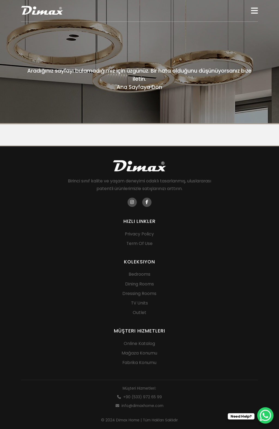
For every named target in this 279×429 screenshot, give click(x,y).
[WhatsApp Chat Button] (265, 415)
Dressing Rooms (139, 293)
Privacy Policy (139, 234)
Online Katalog (139, 343)
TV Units (139, 303)
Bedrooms (139, 274)
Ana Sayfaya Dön (139, 87)
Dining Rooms (139, 284)
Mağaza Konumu (139, 353)
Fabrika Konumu (139, 362)
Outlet (139, 312)
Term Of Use (139, 243)
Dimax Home (128, 420)
